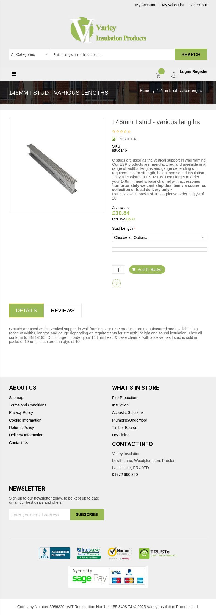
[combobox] (108, 54)
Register (200, 72)
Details (26, 310)
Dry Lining (120, 435)
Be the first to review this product (121, 132)
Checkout (199, 5)
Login (185, 72)
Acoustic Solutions (127, 413)
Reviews (62, 310)
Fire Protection (124, 398)
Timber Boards (124, 428)
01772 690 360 (125, 474)
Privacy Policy (21, 413)
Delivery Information (26, 435)
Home (144, 91)
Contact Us (18, 443)
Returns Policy (21, 428)
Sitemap (16, 398)
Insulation (120, 405)
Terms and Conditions (27, 405)
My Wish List (173, 5)
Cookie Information (25, 420)
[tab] (26, 310)
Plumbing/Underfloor (129, 420)
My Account (145, 5)
